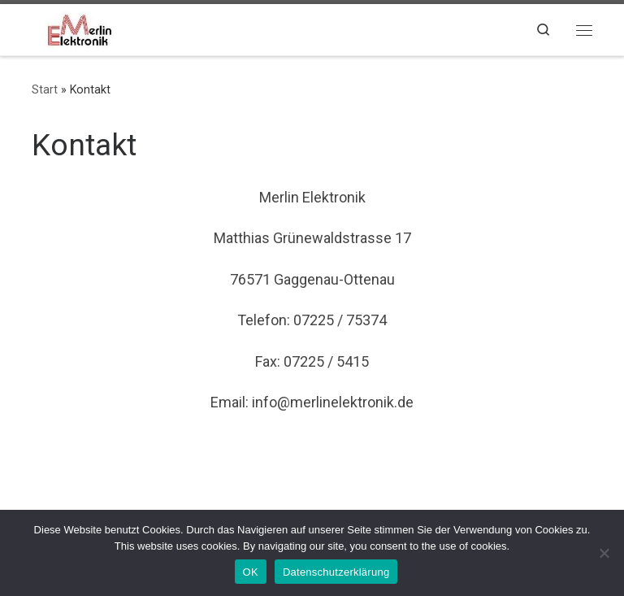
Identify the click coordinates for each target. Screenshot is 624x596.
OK (250, 572)
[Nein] (604, 553)
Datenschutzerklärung (336, 572)
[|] (78, 27)
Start (45, 89)
